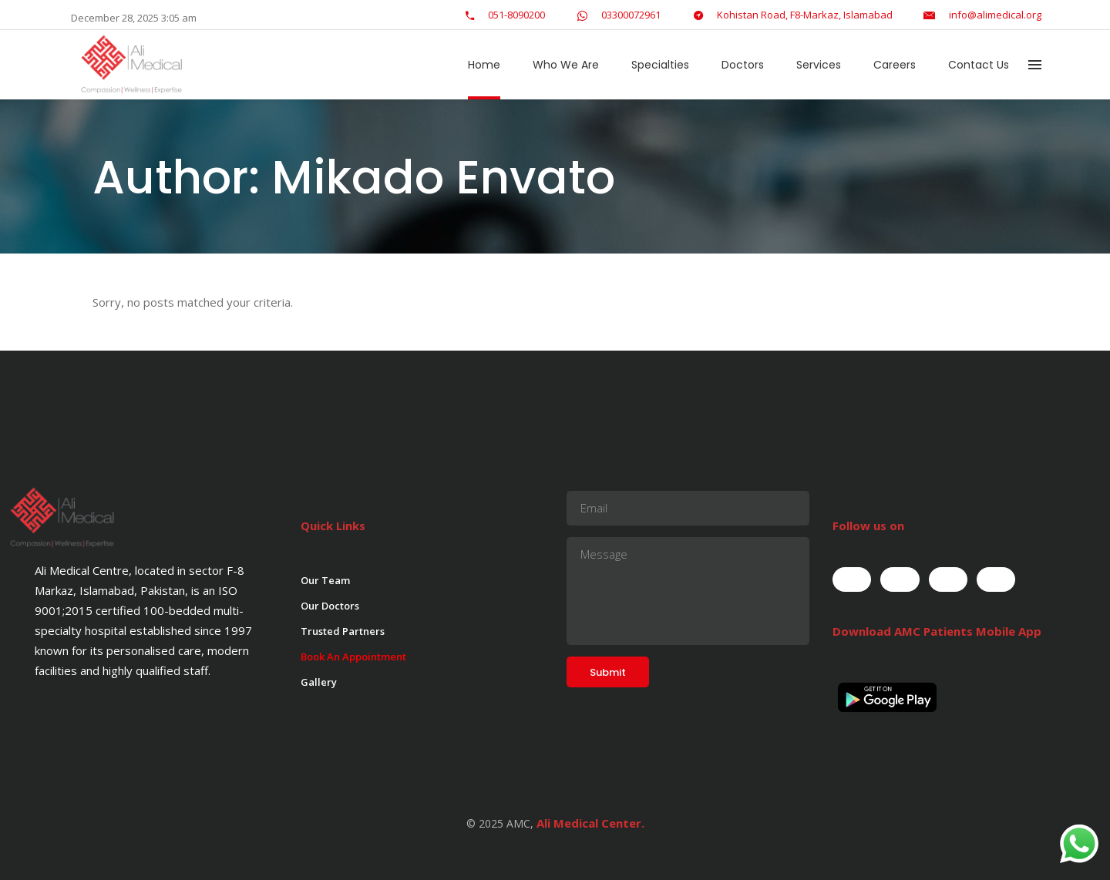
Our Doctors (330, 606)
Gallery (319, 682)
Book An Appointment (353, 656)
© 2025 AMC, (499, 823)
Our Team (325, 580)
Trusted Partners (343, 631)
